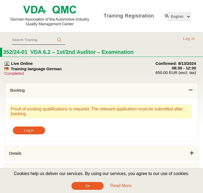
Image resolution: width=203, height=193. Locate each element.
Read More (121, 185)
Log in (189, 38)
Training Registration (129, 15)
